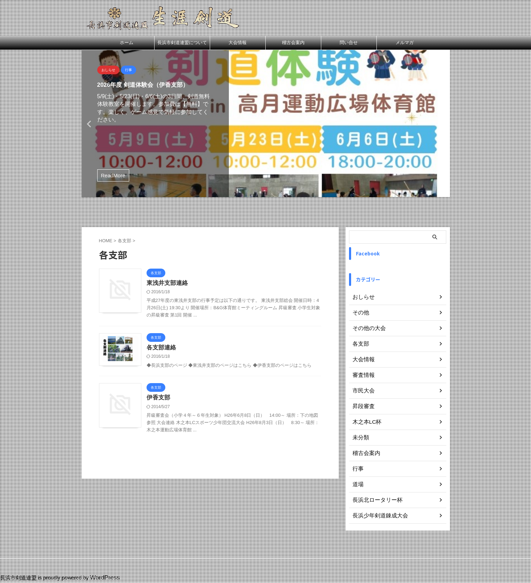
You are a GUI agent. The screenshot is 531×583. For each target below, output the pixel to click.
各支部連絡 (187, 369)
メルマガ (405, 42)
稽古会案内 (293, 42)
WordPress (103, 578)
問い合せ (349, 42)
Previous (88, 123)
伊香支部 (185, 436)
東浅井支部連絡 (193, 283)
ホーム (126, 42)
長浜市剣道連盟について (182, 42)
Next (443, 123)
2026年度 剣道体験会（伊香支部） (151, 84)
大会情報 (238, 42)
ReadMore (113, 175)
